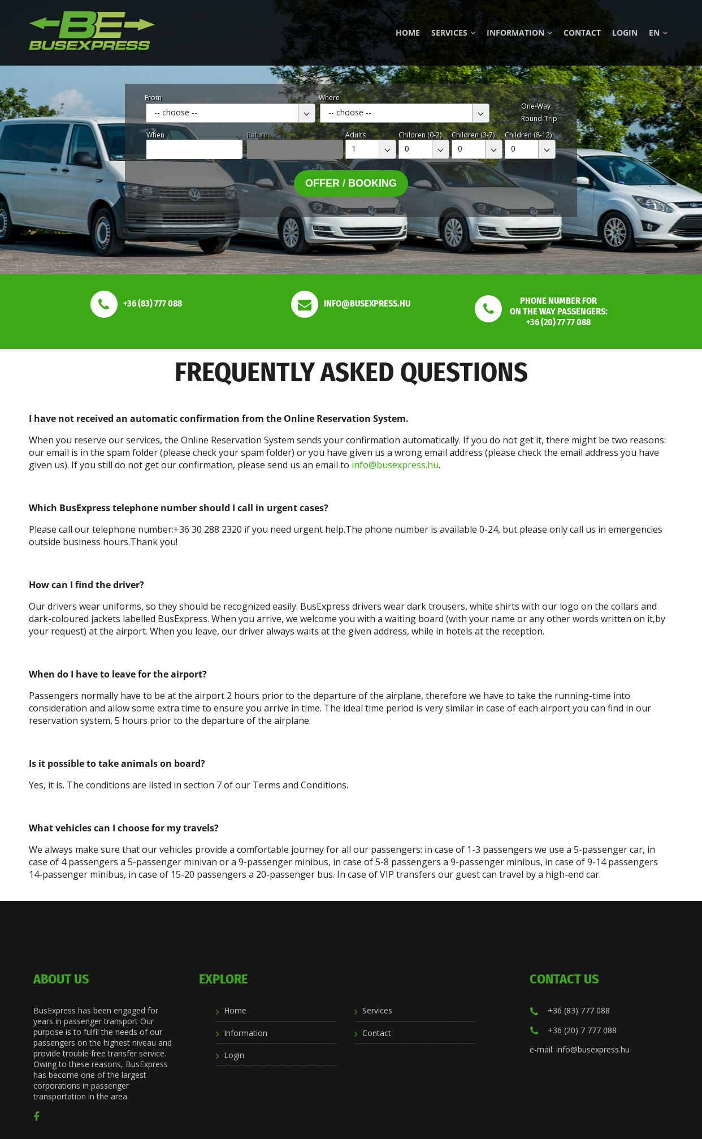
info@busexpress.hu (395, 465)
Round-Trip (539, 118)
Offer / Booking (351, 183)
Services (453, 32)
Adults (355, 135)
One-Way (536, 106)
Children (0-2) (419, 135)
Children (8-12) (528, 135)
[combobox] (231, 113)
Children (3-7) (473, 135)
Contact (582, 32)
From (153, 97)
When (155, 135)
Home (408, 32)
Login (625, 32)
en (658, 32)
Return (257, 135)
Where (329, 97)
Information (519, 32)
